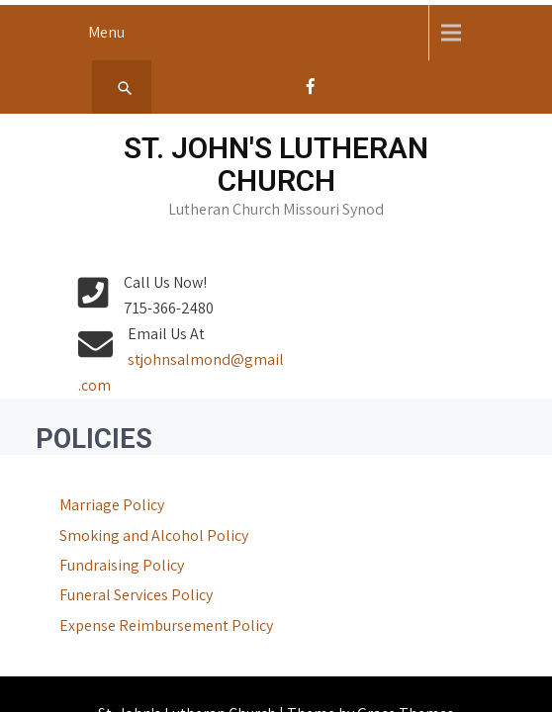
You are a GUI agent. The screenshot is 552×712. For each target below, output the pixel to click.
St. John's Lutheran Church (276, 164)
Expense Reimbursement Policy (140, 599)
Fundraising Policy (96, 539)
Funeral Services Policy (110, 569)
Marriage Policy (86, 479)
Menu (106, 32)
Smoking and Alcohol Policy (128, 509)
